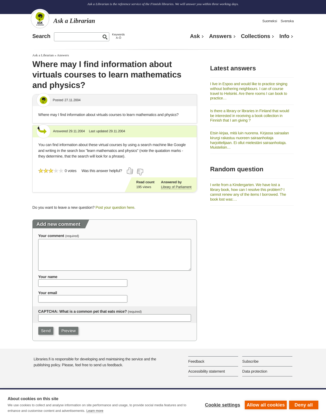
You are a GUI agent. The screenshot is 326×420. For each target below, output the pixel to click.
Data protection (254, 371)
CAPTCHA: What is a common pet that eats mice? (82, 311)
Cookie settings (222, 404)
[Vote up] (130, 170)
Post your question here (115, 207)
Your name (47, 276)
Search (41, 36)
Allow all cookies (265, 404)
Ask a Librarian (43, 55)
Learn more (94, 411)
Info (284, 36)
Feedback (196, 361)
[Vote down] (140, 172)
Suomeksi (269, 21)
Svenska (287, 21)
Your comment (51, 235)
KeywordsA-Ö (118, 36)
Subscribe (250, 361)
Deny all (304, 404)
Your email (47, 293)
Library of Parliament (176, 187)
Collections (255, 36)
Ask (195, 36)
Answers (220, 36)
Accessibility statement (206, 371)
